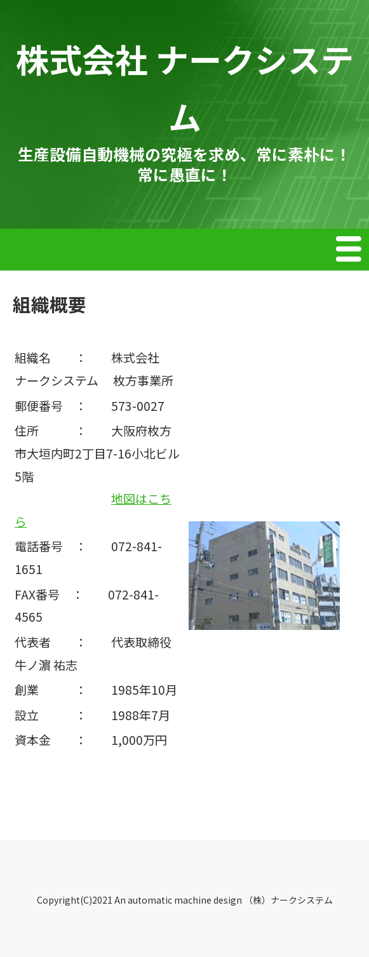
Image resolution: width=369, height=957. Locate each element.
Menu (350, 251)
